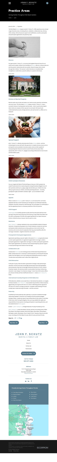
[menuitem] (10, 450)
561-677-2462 (28, 361)
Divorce (17, 251)
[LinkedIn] (28, 381)
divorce (18, 29)
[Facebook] (31, 381)
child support (22, 303)
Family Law (28, 346)
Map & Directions (28, 373)
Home (28, 340)
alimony (35, 143)
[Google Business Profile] (25, 381)
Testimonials (28, 348)
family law (19, 200)
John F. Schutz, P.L (13, 224)
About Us (28, 343)
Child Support (12, 212)
